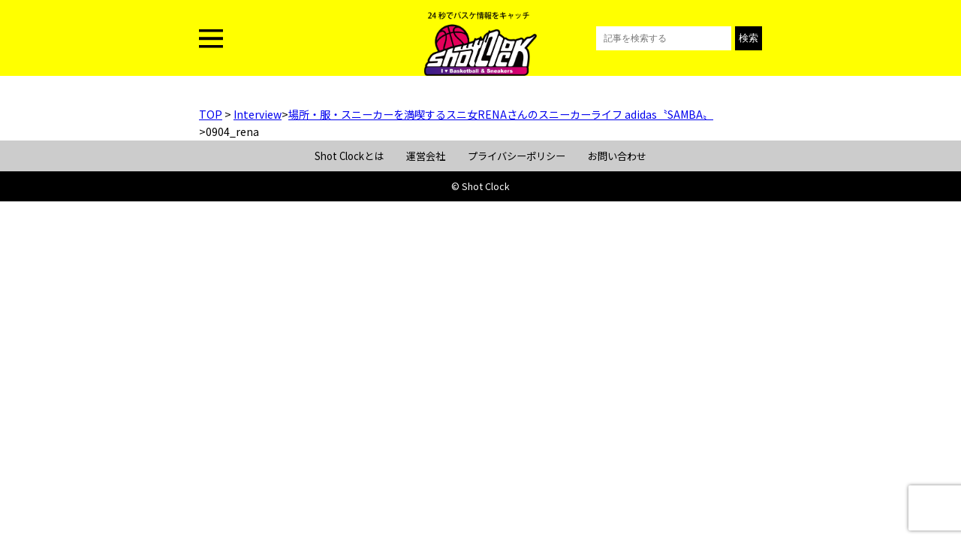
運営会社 (425, 156)
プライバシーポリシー (516, 156)
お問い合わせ (617, 156)
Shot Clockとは (349, 156)
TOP (210, 114)
